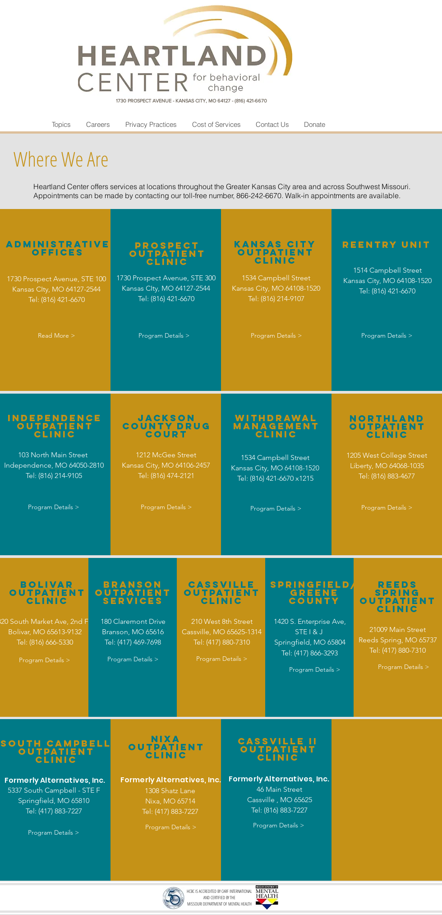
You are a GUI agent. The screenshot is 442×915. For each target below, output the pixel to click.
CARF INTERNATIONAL (236, 891)
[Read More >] (56, 336)
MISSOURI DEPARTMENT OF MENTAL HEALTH (219, 904)
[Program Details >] (163, 336)
